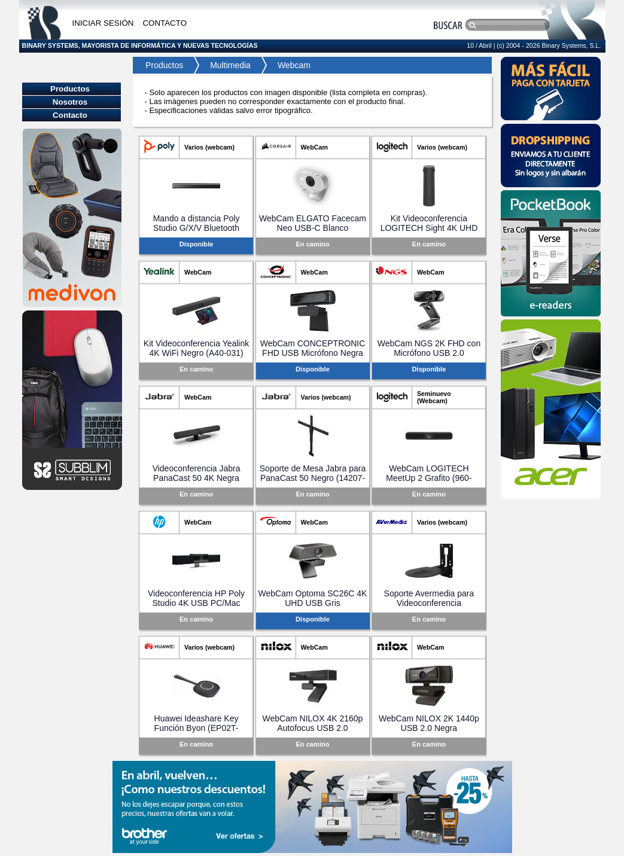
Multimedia (230, 65)
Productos (161, 65)
